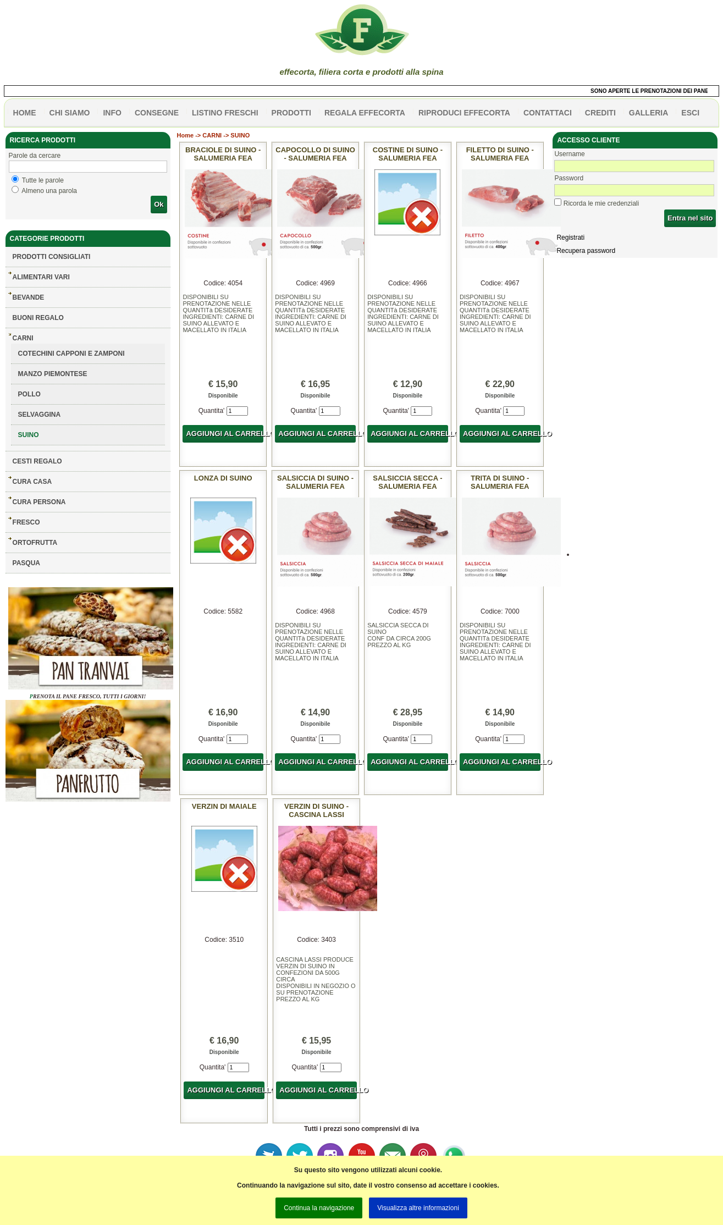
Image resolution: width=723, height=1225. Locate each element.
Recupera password (585, 251)
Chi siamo (69, 112)
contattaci (547, 112)
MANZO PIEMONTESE (52, 374)
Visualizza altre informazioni (418, 1208)
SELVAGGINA (39, 414)
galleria (649, 112)
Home (185, 135)
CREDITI (600, 112)
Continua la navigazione (319, 1208)
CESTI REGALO (37, 461)
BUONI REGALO (38, 318)
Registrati (570, 237)
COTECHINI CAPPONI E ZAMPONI (71, 353)
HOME (24, 112)
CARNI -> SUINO (226, 135)
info (112, 112)
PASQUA (26, 563)
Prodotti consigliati (52, 257)
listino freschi (225, 112)
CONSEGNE (157, 112)
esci (690, 112)
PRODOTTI (291, 112)
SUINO (28, 435)
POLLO (29, 394)
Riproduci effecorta (464, 112)
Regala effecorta (364, 112)
